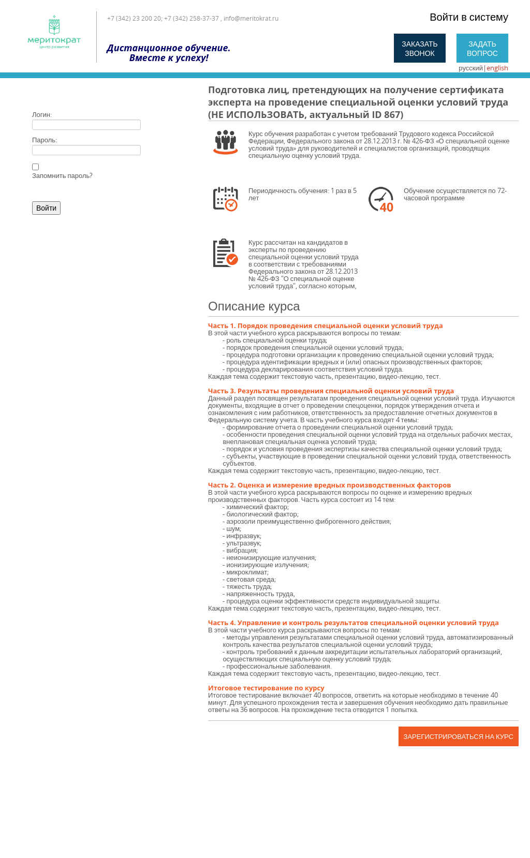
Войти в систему (469, 17)
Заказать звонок (420, 48)
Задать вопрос (482, 48)
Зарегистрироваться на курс (458, 736)
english (497, 67)
